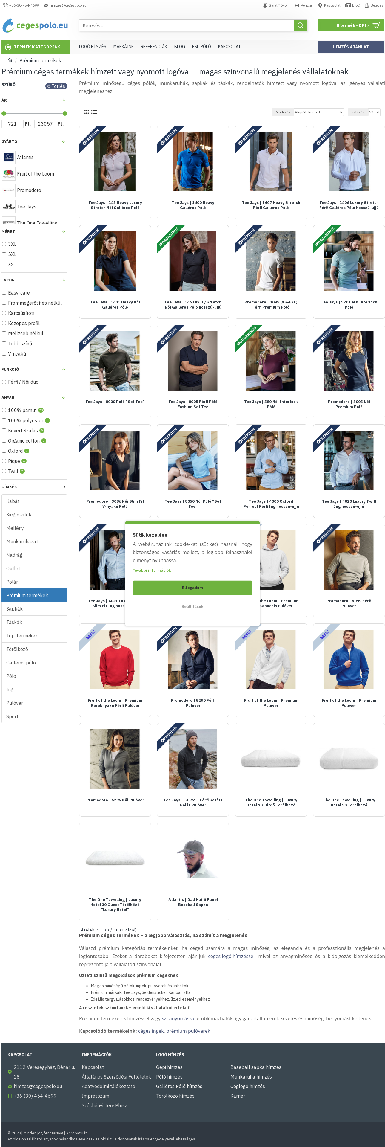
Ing (9, 690)
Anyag (8, 397)
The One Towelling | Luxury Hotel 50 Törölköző (349, 803)
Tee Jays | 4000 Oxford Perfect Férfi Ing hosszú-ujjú (271, 504)
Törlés (58, 86)
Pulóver (14, 703)
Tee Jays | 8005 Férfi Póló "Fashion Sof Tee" (193, 404)
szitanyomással (178, 1018)
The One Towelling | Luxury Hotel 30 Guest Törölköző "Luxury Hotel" (115, 904)
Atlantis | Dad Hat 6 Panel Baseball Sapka (193, 902)
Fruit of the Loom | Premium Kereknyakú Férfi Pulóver (115, 703)
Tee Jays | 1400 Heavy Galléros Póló (193, 205)
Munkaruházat (22, 541)
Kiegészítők (18, 515)
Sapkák (14, 609)
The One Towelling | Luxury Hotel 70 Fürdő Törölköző (271, 803)
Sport (12, 716)
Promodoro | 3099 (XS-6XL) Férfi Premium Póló (271, 305)
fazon (8, 280)
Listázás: (358, 112)
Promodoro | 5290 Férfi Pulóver (193, 703)
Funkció (10, 369)
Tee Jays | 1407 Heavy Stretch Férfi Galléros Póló (271, 205)
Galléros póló (21, 663)
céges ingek (151, 1031)
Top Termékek (22, 636)
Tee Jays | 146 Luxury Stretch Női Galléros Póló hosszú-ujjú (192, 305)
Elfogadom (192, 587)
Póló (11, 676)
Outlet (13, 568)
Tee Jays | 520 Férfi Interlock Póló (349, 305)
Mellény (15, 528)
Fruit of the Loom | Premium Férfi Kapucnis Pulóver (271, 603)
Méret (8, 231)
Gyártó (9, 141)
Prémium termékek (27, 595)
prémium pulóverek (188, 1031)
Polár (12, 582)
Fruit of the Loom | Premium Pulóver (271, 703)
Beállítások (192, 606)
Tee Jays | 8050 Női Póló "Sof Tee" (193, 504)
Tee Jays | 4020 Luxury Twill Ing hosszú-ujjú (349, 504)
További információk (152, 570)
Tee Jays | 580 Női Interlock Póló (271, 404)
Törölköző (17, 649)
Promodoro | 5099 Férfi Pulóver (349, 603)
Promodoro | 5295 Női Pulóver (115, 800)
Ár (4, 100)
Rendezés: (283, 112)
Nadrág (14, 555)
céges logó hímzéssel (231, 956)
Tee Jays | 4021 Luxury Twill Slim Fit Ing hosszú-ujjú (115, 603)
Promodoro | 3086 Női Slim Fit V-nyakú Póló (115, 504)
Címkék (9, 486)
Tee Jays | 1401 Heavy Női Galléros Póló (115, 305)
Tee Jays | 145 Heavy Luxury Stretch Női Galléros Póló (115, 205)
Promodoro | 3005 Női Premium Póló (349, 404)
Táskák (14, 622)
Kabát (12, 501)
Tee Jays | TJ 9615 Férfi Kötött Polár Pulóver (193, 803)
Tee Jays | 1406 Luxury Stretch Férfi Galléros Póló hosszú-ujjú (349, 205)
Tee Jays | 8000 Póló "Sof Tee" (115, 401)
